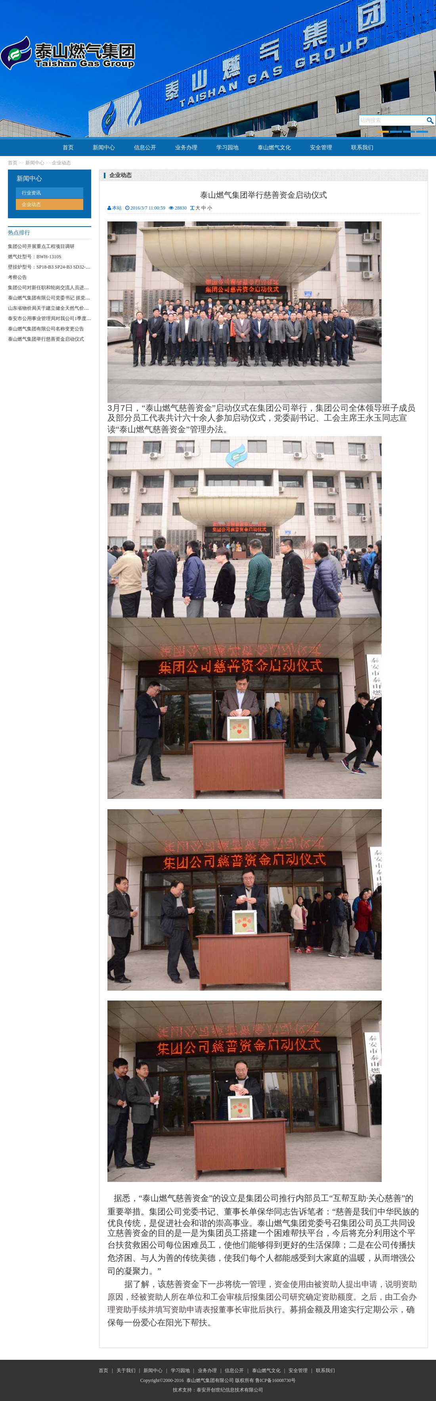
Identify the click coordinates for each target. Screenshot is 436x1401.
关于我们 (126, 1370)
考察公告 (17, 277)
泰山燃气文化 (274, 148)
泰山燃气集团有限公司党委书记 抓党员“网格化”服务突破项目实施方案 (82, 298)
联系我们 (362, 148)
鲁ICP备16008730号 (275, 1380)
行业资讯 (31, 193)
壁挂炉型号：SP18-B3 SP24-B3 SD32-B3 (49, 267)
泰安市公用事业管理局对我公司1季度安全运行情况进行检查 (71, 318)
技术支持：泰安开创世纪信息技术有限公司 (218, 1390)
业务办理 (186, 148)
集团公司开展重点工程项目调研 (41, 246)
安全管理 (321, 148)
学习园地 (227, 148)
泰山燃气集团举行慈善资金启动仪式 (46, 339)
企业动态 (61, 163)
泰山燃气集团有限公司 (210, 1380)
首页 (68, 148)
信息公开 (145, 148)
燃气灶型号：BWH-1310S (34, 256)
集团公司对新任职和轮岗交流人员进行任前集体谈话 (62, 287)
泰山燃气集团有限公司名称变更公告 (46, 329)
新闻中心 (104, 148)
